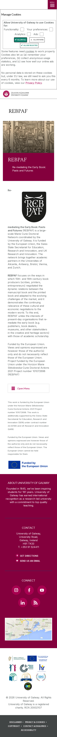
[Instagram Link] (16, 590)
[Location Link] (28, 638)
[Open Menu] (28, 388)
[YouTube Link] (42, 590)
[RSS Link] (35, 602)
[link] (27, 658)
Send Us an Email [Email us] (30, 561)
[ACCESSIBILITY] (28, 730)
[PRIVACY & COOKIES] (36, 722)
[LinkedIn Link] (22, 602)
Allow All (21, 40)
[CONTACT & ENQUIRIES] (36, 726)
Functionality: (11, 29)
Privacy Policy (34, 82)
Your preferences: (37, 29)
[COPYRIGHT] (15, 726)
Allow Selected (30, 45)
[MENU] (52, 4)
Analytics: (20, 34)
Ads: (35, 34)
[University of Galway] (16, 95)
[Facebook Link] (29, 590)
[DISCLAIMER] (16, 722)
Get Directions (29, 556)
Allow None (38, 40)
